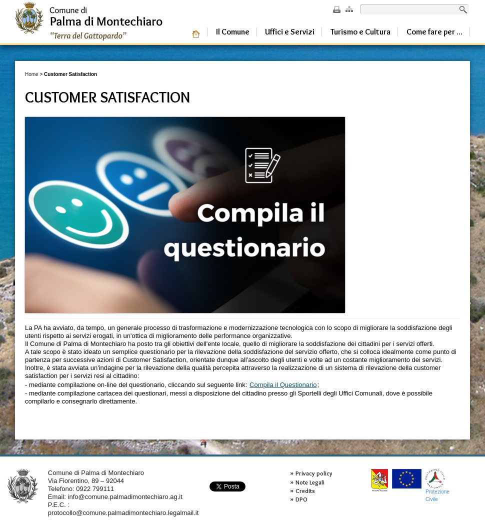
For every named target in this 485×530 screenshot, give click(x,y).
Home (31, 74)
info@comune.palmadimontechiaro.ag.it (125, 496)
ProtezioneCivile (438, 485)
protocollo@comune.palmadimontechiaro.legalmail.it (123, 512)
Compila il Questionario (283, 384)
